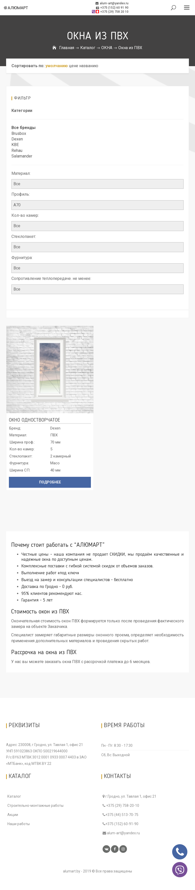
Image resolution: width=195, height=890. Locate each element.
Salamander (21, 156)
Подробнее (50, 482)
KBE (15, 144)
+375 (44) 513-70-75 (120, 815)
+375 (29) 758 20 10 (109, 11)
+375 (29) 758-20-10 (121, 805)
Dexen (17, 139)
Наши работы (18, 824)
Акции (12, 815)
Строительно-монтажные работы (35, 805)
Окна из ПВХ (130, 47)
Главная (66, 47)
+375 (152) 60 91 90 (112, 7)
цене (73, 65)
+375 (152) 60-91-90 (120, 824)
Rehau (16, 150)
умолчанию (56, 65)
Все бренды (23, 127)
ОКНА (106, 47)
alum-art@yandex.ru (111, 3)
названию (88, 65)
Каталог (87, 47)
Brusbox (18, 133)
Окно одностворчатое (34, 420)
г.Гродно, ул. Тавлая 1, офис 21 (129, 796)
